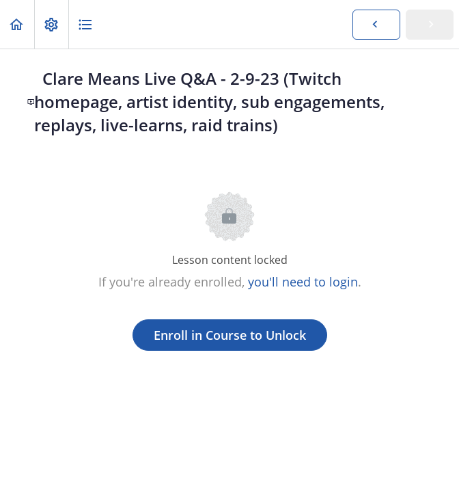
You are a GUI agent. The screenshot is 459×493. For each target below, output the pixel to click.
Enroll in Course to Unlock (230, 335)
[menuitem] (51, 24)
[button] (17, 24)
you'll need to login (303, 282)
